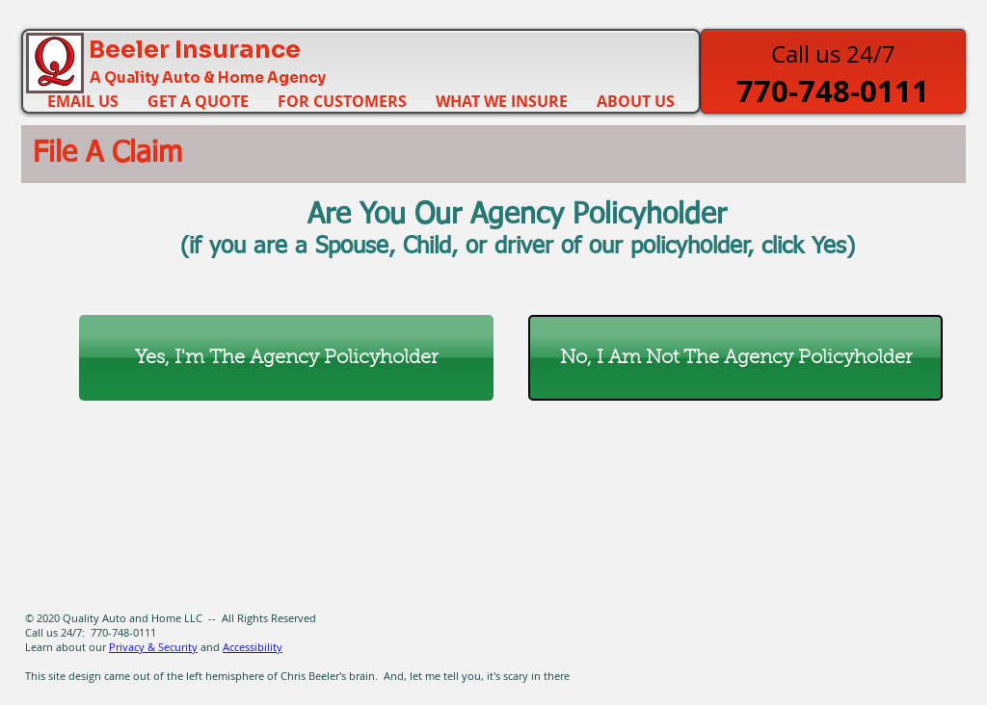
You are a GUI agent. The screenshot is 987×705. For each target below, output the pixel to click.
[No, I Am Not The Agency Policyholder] (735, 358)
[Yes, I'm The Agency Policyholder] (286, 358)
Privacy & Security (153, 647)
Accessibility (252, 647)
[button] (342, 100)
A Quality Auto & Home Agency (208, 77)
